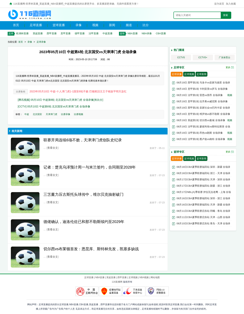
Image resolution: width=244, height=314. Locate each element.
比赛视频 (78, 114)
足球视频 (189, 74)
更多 (228, 67)
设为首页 (219, 3)
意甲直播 (66, 33)
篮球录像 (177, 158)
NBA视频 (144, 277)
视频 (95, 25)
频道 (129, 25)
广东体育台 (224, 57)
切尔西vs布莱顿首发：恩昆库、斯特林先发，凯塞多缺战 (91, 249)
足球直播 (36, 25)
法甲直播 (94, 33)
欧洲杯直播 (22, 33)
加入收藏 (231, 3)
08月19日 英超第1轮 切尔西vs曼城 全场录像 (201, 120)
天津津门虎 (51, 114)
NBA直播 (133, 33)
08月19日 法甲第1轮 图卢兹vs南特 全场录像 (201, 139)
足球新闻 (201, 74)
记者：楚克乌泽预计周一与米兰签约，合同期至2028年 (89, 167)
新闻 (112, 25)
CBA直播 (161, 33)
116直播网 (117, 281)
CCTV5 (181, 57)
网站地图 (155, 277)
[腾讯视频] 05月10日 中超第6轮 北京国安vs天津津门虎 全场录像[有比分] (60, 99)
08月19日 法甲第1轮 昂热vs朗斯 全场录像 (200, 132)
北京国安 (37, 114)
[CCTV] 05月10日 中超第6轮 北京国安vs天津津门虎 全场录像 (54, 106)
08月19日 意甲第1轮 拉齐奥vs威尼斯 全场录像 (202, 101)
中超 (26, 114)
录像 (78, 25)
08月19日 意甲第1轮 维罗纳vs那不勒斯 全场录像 (203, 114)
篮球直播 (59, 25)
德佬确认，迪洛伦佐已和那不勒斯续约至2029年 (83, 222)
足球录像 (41, 42)
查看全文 (52, 147)
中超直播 (107, 33)
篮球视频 (189, 158)
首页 (16, 25)
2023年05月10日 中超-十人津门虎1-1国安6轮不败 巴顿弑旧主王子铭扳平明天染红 (78, 91)
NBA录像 (147, 33)
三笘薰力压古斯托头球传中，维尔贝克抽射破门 (83, 194)
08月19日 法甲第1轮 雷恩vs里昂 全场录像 (200, 95)
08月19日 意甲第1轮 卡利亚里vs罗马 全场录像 (202, 88)
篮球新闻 (201, 158)
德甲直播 (80, 33)
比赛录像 (65, 114)
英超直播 (38, 33)
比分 (146, 25)
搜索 (225, 15)
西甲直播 (52, 33)
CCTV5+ (202, 57)
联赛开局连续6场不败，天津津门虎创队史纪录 (82, 140)
